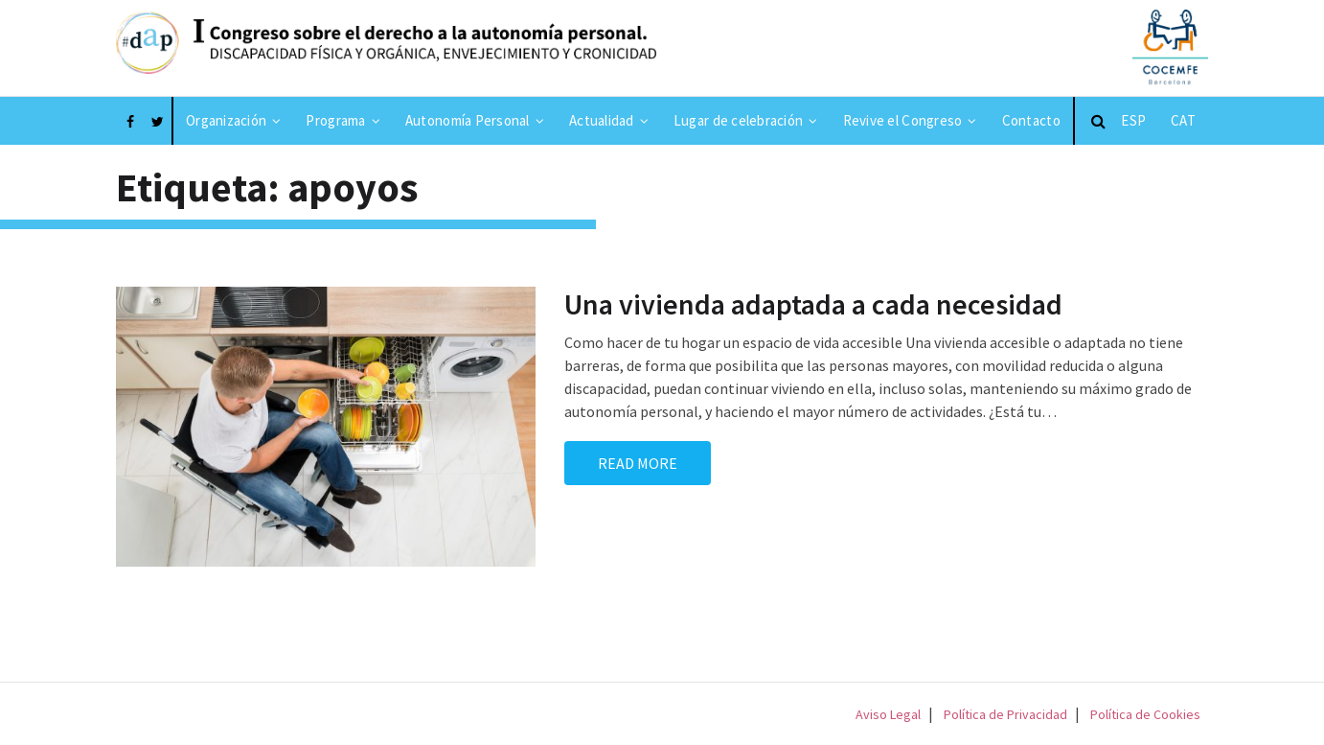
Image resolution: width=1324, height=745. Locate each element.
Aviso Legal (888, 714)
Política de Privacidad (1005, 714)
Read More (637, 463)
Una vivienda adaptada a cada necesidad (813, 304)
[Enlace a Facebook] (130, 120)
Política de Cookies (1145, 714)
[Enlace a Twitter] (157, 120)
